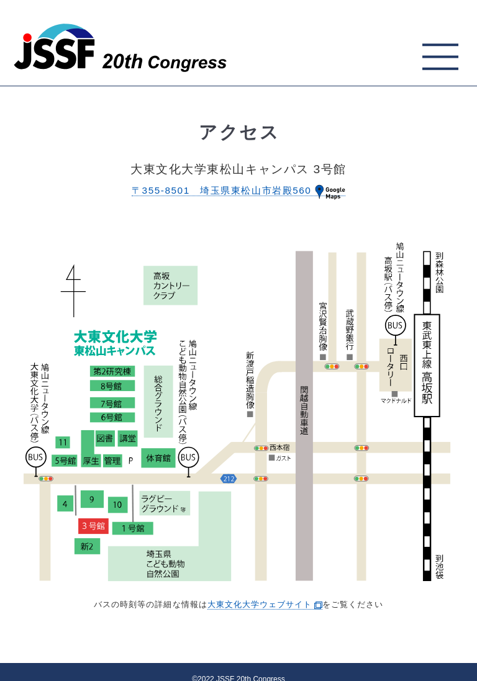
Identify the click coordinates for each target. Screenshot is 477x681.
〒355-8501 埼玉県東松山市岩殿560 (238, 190)
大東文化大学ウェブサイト (264, 604)
